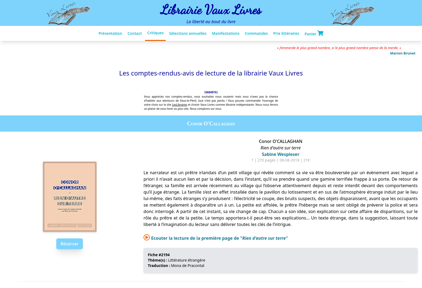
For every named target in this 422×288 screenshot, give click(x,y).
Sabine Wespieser (280, 154)
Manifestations (225, 33)
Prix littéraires (286, 33)
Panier (314, 33)
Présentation (110, 33)
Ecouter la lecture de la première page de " (215, 238)
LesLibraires (179, 105)
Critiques (155, 32)
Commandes (256, 33)
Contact (135, 33)
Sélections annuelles (187, 33)
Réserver (70, 244)
